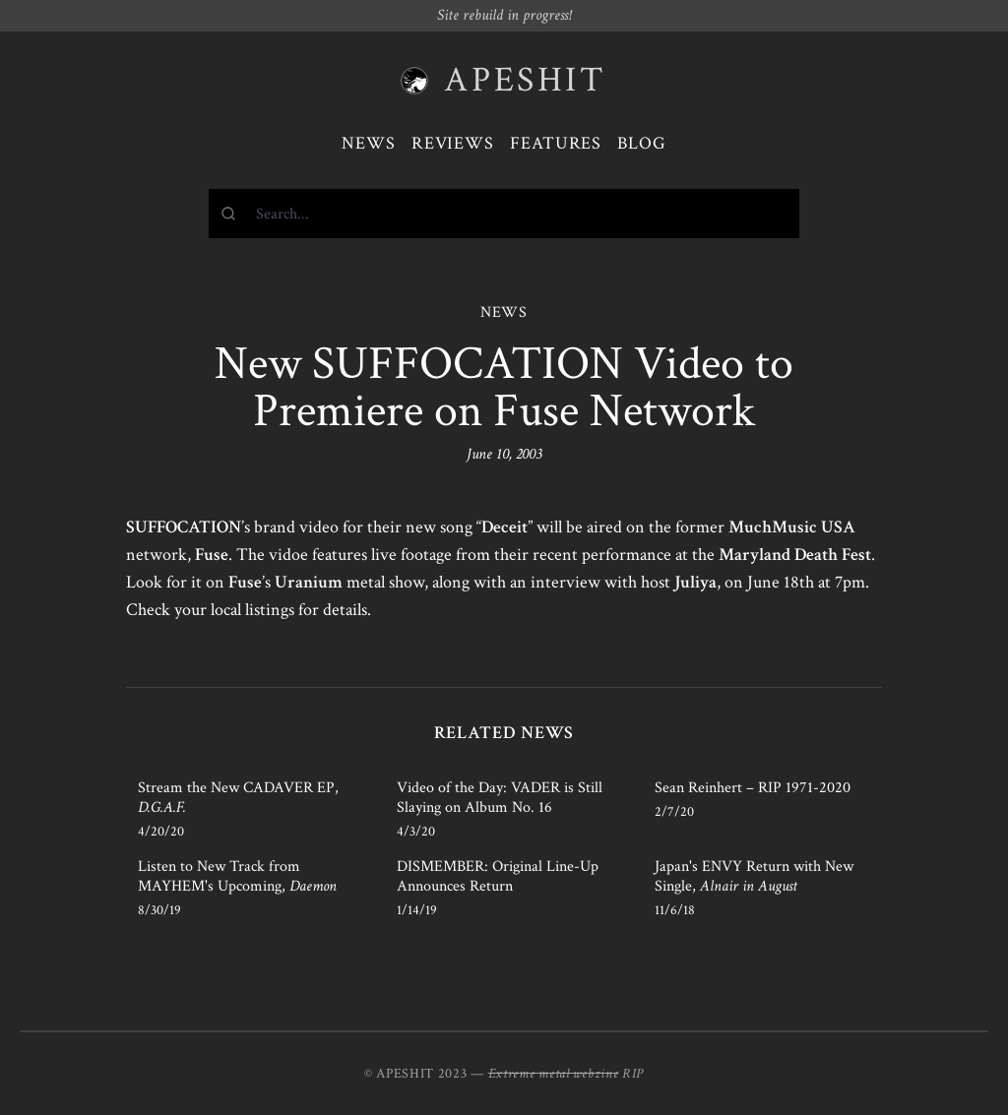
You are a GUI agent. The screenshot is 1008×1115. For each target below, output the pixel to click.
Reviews (452, 143)
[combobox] (504, 213)
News (369, 143)
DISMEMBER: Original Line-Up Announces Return (497, 876)
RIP (633, 1074)
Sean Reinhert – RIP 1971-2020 (752, 787)
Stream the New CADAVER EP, (238, 797)
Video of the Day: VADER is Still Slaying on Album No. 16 (499, 797)
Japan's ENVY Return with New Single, (754, 876)
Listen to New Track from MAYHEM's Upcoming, (237, 876)
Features (555, 143)
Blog (641, 143)
